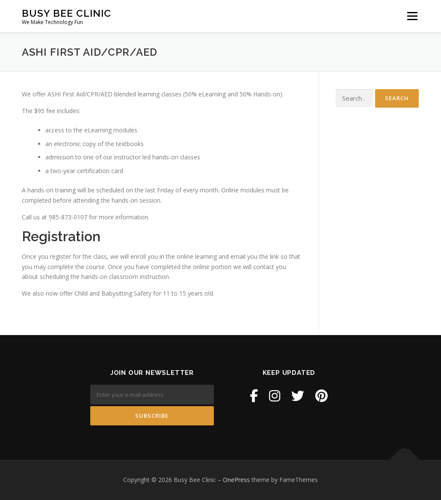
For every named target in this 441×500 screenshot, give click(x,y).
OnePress (236, 480)
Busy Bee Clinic (66, 13)
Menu (412, 16)
